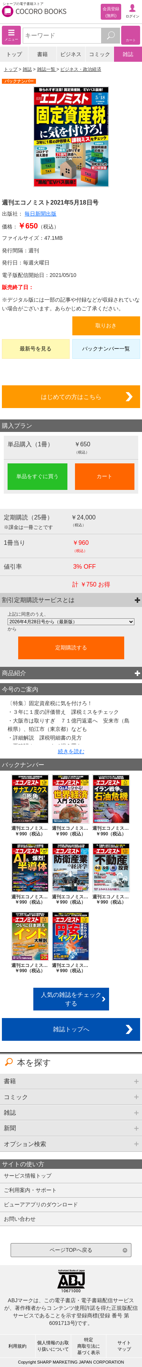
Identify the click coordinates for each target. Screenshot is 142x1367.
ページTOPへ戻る (71, 1250)
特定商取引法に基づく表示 (88, 1346)
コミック (99, 54)
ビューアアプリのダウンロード (41, 1204)
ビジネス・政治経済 (80, 69)
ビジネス (70, 54)
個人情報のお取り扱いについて (53, 1346)
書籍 (42, 54)
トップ (14, 54)
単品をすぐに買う (37, 476)
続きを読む (71, 751)
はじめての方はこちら (71, 396)
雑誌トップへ (71, 1029)
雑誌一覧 (46, 69)
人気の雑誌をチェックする (71, 999)
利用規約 (17, 1346)
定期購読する (71, 647)
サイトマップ (124, 1346)
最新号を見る (35, 349)
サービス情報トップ (27, 1176)
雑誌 (128, 54)
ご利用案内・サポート (30, 1190)
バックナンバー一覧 (106, 349)
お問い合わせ (20, 1219)
